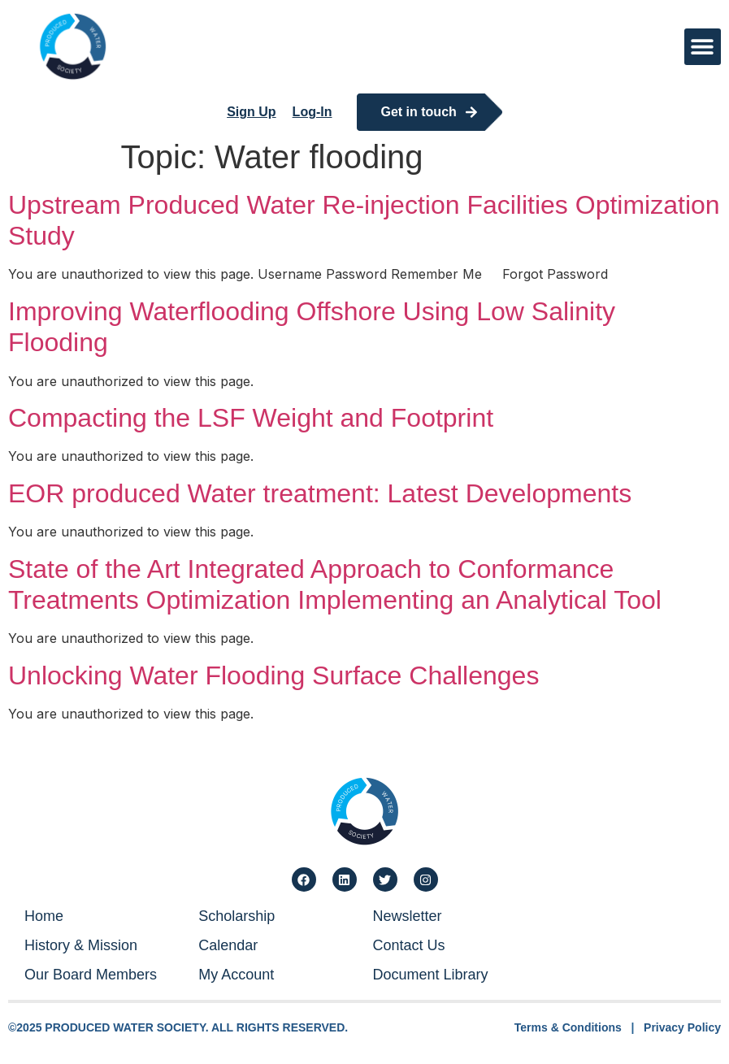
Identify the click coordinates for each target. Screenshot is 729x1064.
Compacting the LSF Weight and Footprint (250, 417)
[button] (702, 46)
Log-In (312, 112)
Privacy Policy (682, 1027)
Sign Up (251, 112)
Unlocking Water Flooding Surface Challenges (273, 675)
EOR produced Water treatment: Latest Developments (319, 493)
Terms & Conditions (568, 1027)
